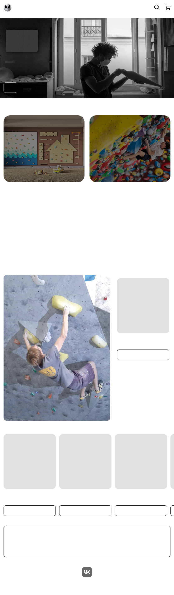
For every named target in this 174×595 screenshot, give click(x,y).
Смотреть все (87, 541)
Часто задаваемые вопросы (165, 586)
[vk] (87, 572)
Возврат (155, 586)
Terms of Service (162, 586)
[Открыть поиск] (157, 7)
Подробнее (143, 354)
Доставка (158, 586)
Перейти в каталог (10, 87)
